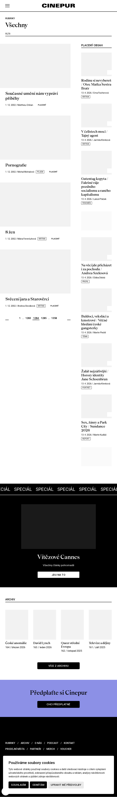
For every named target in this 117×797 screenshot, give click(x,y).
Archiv (25, 743)
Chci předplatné (59, 704)
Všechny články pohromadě (58, 565)
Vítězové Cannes (58, 556)
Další (69, 318)
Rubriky (10, 743)
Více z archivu (58, 665)
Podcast (52, 743)
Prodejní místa (15, 749)
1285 (43, 318)
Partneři (35, 749)
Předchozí (7, 318)
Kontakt (69, 743)
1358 (54, 318)
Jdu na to (58, 574)
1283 (28, 318)
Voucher (65, 749)
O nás (38, 743)
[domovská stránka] (58, 6)
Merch (50, 749)
